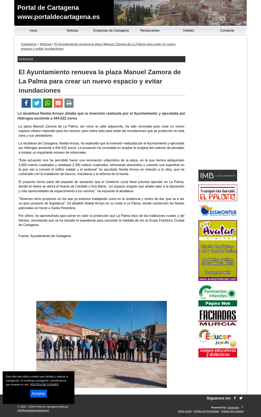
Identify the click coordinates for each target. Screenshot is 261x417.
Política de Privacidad (206, 411)
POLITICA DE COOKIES (44, 384)
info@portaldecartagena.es (33, 410)
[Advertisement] (101, 270)
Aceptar (38, 393)
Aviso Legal (184, 411)
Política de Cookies (232, 411)
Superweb (233, 407)
